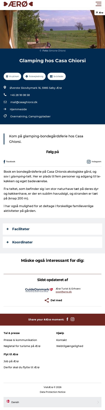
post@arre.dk (64, 291)
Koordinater (20, 242)
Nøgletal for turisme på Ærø (22, 346)
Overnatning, (19, 116)
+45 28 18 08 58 (20, 95)
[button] (69, 4)
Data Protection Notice (52, 392)
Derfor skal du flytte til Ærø (21, 367)
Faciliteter (18, 229)
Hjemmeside (18, 109)
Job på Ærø (11, 361)
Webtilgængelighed (69, 346)
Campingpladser (39, 116)
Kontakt (61, 340)
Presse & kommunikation (20, 340)
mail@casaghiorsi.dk (23, 102)
